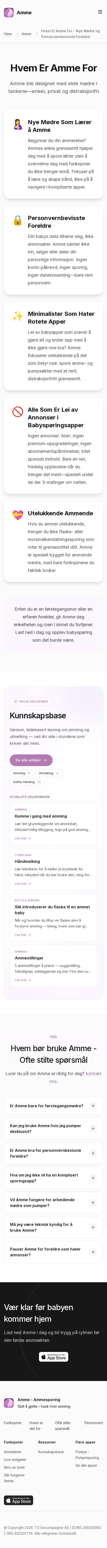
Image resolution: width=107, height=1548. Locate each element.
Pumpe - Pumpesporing (87, 1455)
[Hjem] (18, 12)
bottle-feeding (27, 782)
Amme (26, 34)
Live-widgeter (15, 1459)
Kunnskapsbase (51, 1452)
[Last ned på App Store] (53, 1357)
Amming (21, 773)
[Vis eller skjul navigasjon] (100, 12)
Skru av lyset (14, 1467)
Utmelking (48, 773)
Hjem (8, 34)
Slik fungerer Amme (14, 1478)
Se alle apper (86, 1465)
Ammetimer (12, 1452)
